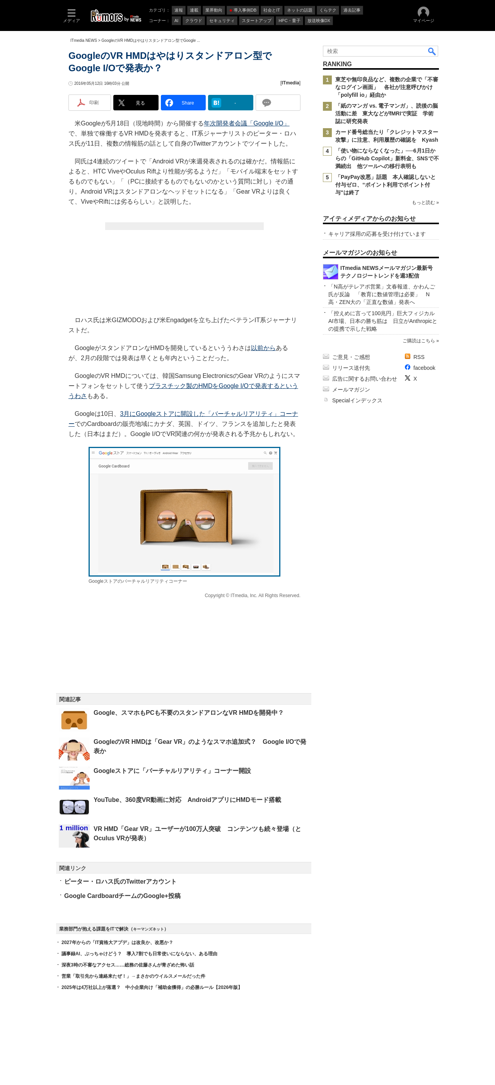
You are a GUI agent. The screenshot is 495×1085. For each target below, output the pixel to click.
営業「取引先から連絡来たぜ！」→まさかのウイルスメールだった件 (133, 976)
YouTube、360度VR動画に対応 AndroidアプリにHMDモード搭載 (187, 800)
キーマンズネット (148, 929)
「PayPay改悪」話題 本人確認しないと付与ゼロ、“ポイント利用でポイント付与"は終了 (385, 185)
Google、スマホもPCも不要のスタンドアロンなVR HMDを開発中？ (189, 712)
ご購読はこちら (419, 340)
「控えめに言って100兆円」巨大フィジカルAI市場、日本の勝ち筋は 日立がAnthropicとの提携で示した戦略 (382, 321)
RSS (419, 357)
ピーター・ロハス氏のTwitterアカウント (120, 881)
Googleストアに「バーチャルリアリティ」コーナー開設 (172, 770)
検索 (432, 51)
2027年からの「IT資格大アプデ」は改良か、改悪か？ (117, 942)
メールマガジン (351, 389)
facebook (424, 368)
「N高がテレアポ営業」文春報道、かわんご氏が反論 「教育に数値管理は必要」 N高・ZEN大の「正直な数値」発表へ (381, 294)
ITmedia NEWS (83, 40)
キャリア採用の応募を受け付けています (377, 234)
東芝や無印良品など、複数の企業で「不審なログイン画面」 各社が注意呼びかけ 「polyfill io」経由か (386, 87)
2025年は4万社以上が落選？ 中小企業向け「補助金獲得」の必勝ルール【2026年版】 (151, 987)
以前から (263, 348)
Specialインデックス (357, 400)
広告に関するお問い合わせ (364, 379)
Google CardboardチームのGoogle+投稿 (122, 896)
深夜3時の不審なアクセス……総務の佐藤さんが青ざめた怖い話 (127, 965)
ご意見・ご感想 (351, 357)
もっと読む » (425, 202)
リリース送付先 (351, 368)
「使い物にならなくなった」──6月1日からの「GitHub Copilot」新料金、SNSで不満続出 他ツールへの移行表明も (387, 158)
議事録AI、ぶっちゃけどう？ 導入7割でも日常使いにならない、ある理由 (139, 953)
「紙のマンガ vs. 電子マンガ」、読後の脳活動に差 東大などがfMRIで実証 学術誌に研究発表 (386, 113)
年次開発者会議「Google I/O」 (246, 123)
